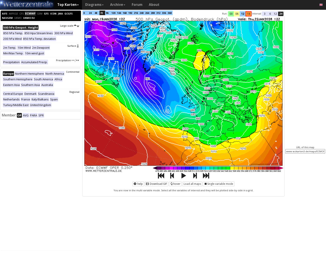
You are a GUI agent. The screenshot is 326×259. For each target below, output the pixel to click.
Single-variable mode (218, 184)
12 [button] (242, 14)
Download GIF (156, 184)
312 (158, 12)
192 (130, 12)
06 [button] (236, 14)
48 (96, 12)
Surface (73, 45)
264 (147, 12)
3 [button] (264, 14)
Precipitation (67, 60)
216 (136, 12)
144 (119, 12)
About (154, 4)
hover (175, 184)
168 (125, 12)
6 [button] (270, 14)
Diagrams (94, 4)
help (138, 184)
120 (113, 12)
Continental (72, 71)
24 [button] (280, 14)
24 (90, 12)
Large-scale (69, 25)
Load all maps (192, 184)
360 (170, 12)
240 (141, 12)
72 (101, 12)
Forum (137, 4)
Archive (117, 4)
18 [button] (248, 14)
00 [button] (231, 14)
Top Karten (68, 4)
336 (164, 12)
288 (153, 12)
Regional (74, 91)
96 (107, 12)
